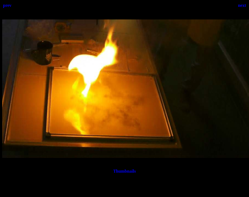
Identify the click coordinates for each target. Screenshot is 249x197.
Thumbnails (124, 171)
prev (7, 5)
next (242, 5)
